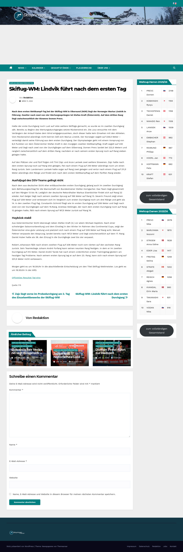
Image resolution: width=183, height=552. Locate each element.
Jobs (165, 546)
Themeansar (62, 546)
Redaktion (28, 97)
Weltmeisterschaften (104, 346)
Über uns (103, 68)
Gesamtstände (60, 68)
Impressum (131, 546)
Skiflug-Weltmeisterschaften (21, 83)
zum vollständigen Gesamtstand (156, 197)
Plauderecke (84, 68)
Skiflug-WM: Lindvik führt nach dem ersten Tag (67, 89)
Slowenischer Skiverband (22, 346)
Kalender (38, 68)
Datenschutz (144, 546)
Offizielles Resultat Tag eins (26, 277)
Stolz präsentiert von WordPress (20, 546)
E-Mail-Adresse (18, 461)
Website (13, 477)
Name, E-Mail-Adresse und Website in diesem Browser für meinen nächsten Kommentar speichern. (64, 494)
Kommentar (16, 390)
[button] (174, 68)
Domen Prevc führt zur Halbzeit (110, 351)
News (21, 68)
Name (13, 444)
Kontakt (173, 546)
